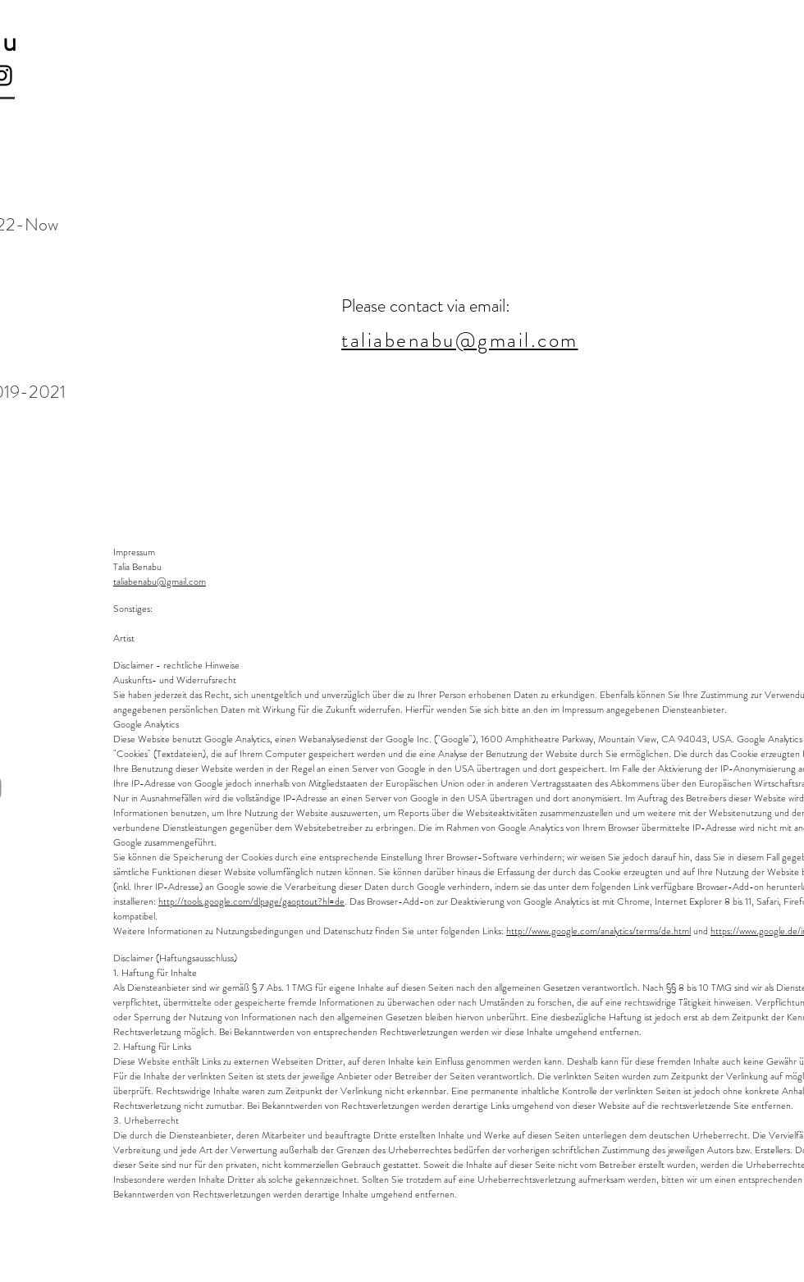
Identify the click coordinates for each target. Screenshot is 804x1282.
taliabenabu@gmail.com (159, 581)
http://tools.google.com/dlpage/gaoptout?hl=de (251, 901)
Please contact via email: (425, 305)
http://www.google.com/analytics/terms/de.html (598, 931)
